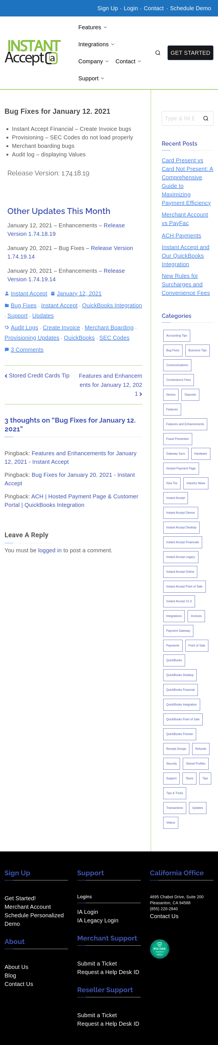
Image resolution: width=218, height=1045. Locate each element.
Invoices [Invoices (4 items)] (196, 616)
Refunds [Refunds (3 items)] (200, 748)
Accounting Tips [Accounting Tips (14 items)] (176, 335)
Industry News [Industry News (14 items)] (195, 483)
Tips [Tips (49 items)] (205, 778)
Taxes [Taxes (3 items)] (189, 778)
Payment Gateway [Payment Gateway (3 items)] (178, 630)
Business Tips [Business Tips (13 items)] (197, 350)
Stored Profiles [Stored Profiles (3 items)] (196, 763)
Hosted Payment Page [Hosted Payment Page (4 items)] (181, 468)
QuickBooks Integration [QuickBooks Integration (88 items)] (181, 704)
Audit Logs (24, 327)
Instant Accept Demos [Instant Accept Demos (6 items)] (180, 512)
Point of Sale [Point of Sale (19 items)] (196, 645)
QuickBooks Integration (112, 305)
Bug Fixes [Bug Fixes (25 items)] (172, 350)
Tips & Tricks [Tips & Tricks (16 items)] (174, 793)
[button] (104, 27)
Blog (10, 975)
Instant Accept (29, 293)
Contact (154, 8)
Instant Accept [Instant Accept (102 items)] (175, 498)
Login (131, 8)
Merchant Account (28, 907)
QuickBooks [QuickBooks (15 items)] (174, 660)
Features (92, 27)
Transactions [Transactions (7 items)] (174, 807)
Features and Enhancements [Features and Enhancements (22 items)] (185, 424)
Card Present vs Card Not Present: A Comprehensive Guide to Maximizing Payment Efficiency (187, 181)
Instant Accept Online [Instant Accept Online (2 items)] (180, 571)
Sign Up (107, 8)
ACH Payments (181, 235)
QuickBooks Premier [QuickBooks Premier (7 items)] (179, 734)
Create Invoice (61, 327)
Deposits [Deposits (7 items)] (190, 394)
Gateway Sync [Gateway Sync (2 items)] (175, 453)
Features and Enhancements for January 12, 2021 (110, 385)
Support (91, 78)
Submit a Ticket (97, 963)
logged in (50, 550)
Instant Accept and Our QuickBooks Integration (185, 255)
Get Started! (20, 898)
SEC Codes (114, 338)
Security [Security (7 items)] (171, 763)
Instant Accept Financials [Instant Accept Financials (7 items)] (182, 542)
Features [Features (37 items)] (172, 409)
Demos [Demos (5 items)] (171, 394)
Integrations (96, 44)
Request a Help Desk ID (108, 972)
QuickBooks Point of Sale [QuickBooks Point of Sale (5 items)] (183, 719)
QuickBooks (79, 338)
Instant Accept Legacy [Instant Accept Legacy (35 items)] (180, 557)
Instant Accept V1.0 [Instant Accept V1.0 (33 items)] (179, 601)
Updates (43, 315)
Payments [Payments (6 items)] (172, 645)
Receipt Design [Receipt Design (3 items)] (176, 748)
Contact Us (19, 984)
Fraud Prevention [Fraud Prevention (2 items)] (177, 438)
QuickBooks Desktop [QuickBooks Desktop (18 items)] (180, 675)
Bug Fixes (24, 305)
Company (93, 61)
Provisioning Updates (32, 338)
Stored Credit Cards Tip (39, 375)
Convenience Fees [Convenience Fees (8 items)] (178, 379)
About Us (16, 967)
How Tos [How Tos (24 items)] (172, 483)
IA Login (87, 912)
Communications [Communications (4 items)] (177, 365)
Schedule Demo (190, 8)
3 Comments (27, 349)
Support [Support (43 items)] (171, 778)
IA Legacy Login (97, 920)
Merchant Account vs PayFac (185, 218)
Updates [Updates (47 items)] (197, 807)
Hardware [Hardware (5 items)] (200, 453)
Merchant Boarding (109, 327)
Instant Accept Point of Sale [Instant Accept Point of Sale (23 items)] (184, 586)
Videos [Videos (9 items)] (170, 822)
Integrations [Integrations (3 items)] (174, 616)
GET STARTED (190, 53)
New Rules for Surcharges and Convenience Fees (186, 284)
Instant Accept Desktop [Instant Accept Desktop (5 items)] (181, 527)
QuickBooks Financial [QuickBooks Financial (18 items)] (180, 689)
